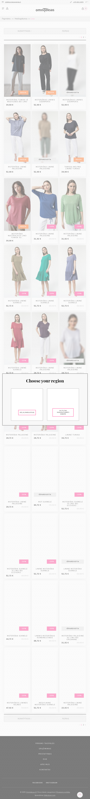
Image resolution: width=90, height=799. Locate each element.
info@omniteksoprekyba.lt (13, 2)
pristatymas (45, 754)
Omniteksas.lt (31, 792)
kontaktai (45, 770)
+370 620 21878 (78, 2)
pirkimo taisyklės (45, 743)
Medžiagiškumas (21, 19)
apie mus (45, 764)
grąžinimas (45, 749)
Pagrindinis (6, 19)
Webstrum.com (49, 795)
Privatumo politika (63, 792)
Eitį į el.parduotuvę (27, 412)
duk (45, 759)
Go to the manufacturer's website (63, 412)
